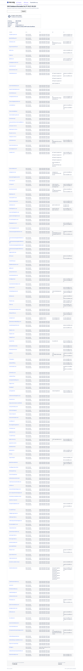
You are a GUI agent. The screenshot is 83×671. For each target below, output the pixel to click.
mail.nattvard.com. (12, 527)
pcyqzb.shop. (11, 341)
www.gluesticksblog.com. (14, 379)
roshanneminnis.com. (13, 596)
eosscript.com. (12, 399)
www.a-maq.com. (12, 413)
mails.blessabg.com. (13, 592)
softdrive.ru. (11, 485)
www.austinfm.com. (13, 197)
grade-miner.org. (12, 439)
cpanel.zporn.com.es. (13, 129)
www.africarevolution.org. (14, 531)
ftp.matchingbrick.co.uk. (13, 219)
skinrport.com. (12, 549)
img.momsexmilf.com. (13, 46)
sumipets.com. (12, 317)
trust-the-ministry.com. (13, 201)
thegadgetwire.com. (13, 223)
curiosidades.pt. (12, 105)
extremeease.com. (12, 366)
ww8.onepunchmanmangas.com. (15, 520)
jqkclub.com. (11, 58)
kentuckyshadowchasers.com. (15, 309)
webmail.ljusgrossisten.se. (14, 636)
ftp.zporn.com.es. (12, 133)
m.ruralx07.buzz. (12, 509)
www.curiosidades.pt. (13, 111)
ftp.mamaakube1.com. (13, 524)
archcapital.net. (12, 390)
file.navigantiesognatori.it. (14, 424)
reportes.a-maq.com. (13, 499)
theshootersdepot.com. (13, 654)
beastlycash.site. (12, 446)
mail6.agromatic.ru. (13, 517)
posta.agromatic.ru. (13, 535)
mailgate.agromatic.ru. (13, 513)
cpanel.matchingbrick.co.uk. (14, 215)
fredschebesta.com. (13, 73)
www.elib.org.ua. (12, 260)
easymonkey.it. (12, 457)
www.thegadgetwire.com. (14, 228)
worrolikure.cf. (12, 421)
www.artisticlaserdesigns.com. (15, 489)
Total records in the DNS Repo (18, 662)
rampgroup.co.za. (12, 172)
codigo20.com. (12, 337)
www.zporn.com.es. (13, 125)
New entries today (61, 662)
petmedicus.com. (12, 372)
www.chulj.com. (12, 180)
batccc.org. (11, 50)
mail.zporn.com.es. (12, 136)
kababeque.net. (12, 194)
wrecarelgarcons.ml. (13, 148)
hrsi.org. (10, 453)
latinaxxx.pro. (11, 296)
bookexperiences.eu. (13, 349)
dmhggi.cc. (11, 647)
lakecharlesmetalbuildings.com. (15, 321)
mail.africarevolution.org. (14, 581)
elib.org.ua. (11, 255)
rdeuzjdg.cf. (11, 387)
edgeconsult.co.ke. (12, 252)
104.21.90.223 (28, 34)
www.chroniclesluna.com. (14, 622)
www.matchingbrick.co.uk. (14, 212)
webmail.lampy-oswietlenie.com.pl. (16, 639)
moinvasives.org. (12, 140)
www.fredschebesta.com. (14, 85)
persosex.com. (12, 287)
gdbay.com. (11, 268)
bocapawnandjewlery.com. (14, 503)
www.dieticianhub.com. (13, 275)
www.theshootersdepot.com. (14, 283)
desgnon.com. (12, 330)
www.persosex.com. (13, 271)
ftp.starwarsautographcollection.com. (16, 245)
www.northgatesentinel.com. (14, 101)
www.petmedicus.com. (13, 406)
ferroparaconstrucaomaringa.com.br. (16, 630)
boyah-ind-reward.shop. (13, 643)
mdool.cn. (11, 55)
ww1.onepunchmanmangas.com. (15, 492)
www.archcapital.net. (13, 474)
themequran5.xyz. (12, 470)
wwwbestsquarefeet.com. (14, 325)
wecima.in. (11, 585)
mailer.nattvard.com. (13, 558)
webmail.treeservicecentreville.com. (16, 650)
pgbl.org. (11, 353)
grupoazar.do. (12, 450)
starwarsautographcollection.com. (15, 231)
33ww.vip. (11, 304)
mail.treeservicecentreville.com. (15, 481)
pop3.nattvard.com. (13, 554)
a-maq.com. (11, 184)
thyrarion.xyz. (11, 300)
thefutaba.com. (12, 599)
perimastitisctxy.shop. (13, 345)
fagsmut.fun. (11, 383)
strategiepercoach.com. (13, 62)
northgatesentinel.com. (13, 96)
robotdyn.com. (12, 152)
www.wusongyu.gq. (13, 410)
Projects (18, 2)
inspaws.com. (11, 333)
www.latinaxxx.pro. (12, 92)
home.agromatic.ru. (13, 538)
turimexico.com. (12, 41)
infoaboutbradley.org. (13, 588)
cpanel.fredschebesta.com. (14, 89)
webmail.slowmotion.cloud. (14, 478)
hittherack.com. (12, 611)
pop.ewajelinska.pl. (12, 546)
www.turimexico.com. (13, 69)
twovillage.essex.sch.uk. (13, 467)
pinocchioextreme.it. (13, 189)
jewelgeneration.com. (13, 608)
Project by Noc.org (34, 2)
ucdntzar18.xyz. (12, 376)
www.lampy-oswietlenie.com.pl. (15, 496)
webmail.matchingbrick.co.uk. (14, 395)
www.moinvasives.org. (13, 145)
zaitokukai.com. (12, 204)
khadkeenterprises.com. (13, 264)
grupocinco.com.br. (12, 442)
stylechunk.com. (12, 432)
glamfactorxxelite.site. (13, 462)
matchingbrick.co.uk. (13, 208)
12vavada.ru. (11, 359)
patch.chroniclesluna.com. (14, 604)
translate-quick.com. (13, 34)
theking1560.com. (12, 313)
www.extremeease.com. (14, 417)
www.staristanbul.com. (13, 626)
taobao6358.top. (12, 362)
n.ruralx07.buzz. (12, 435)
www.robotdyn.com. (13, 168)
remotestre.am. (12, 428)
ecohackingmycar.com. (13, 291)
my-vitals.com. (12, 618)
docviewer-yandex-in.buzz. (14, 561)
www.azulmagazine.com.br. (14, 177)
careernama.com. (12, 66)
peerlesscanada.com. (13, 542)
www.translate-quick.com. (14, 114)
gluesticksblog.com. (13, 38)
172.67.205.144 (28, 35)
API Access (26, 2)
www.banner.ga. (12, 118)
